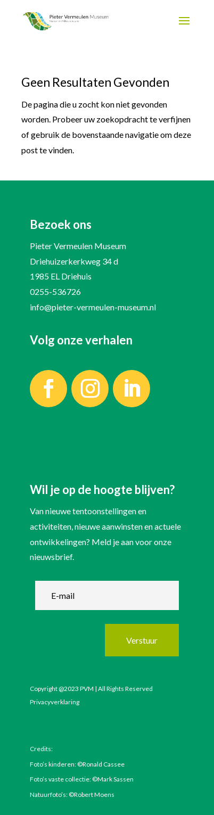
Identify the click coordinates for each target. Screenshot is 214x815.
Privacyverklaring (54, 702)
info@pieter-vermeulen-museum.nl (93, 307)
